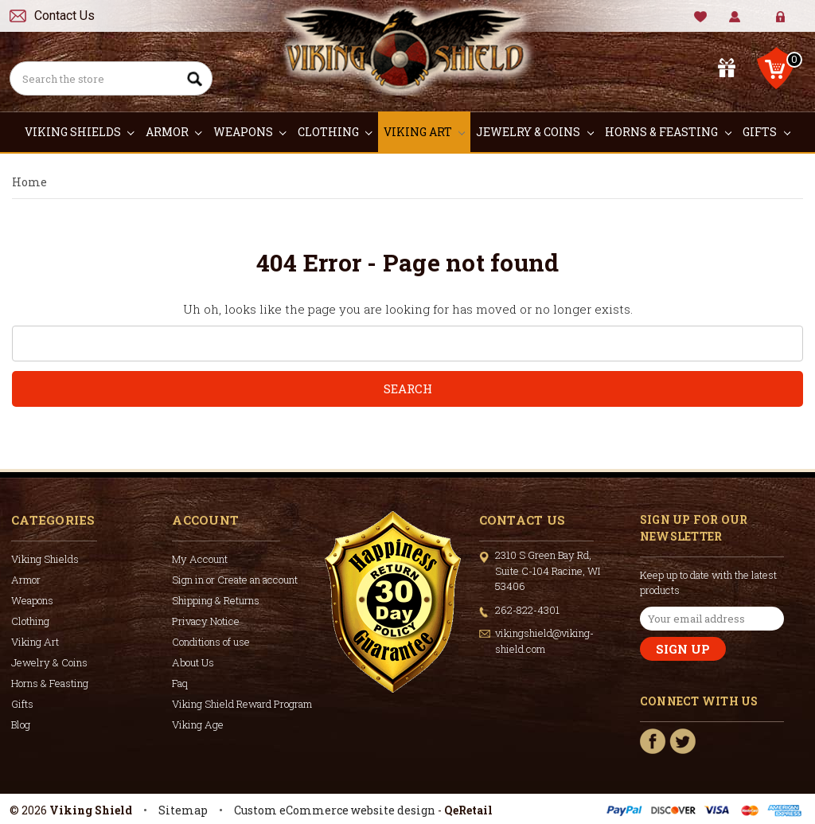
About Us (193, 662)
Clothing (335, 131)
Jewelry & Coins (535, 131)
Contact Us (64, 15)
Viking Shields (80, 131)
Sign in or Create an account (235, 579)
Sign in (769, 23)
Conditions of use (211, 642)
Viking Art (425, 131)
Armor (174, 131)
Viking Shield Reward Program (242, 704)
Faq (180, 683)
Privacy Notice (206, 621)
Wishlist (701, 17)
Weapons (250, 131)
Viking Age (198, 724)
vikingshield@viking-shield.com (544, 641)
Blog (20, 724)
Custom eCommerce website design (334, 810)
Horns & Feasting (668, 131)
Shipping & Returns (215, 600)
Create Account (792, 23)
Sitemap (183, 810)
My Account (735, 17)
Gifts (766, 131)
